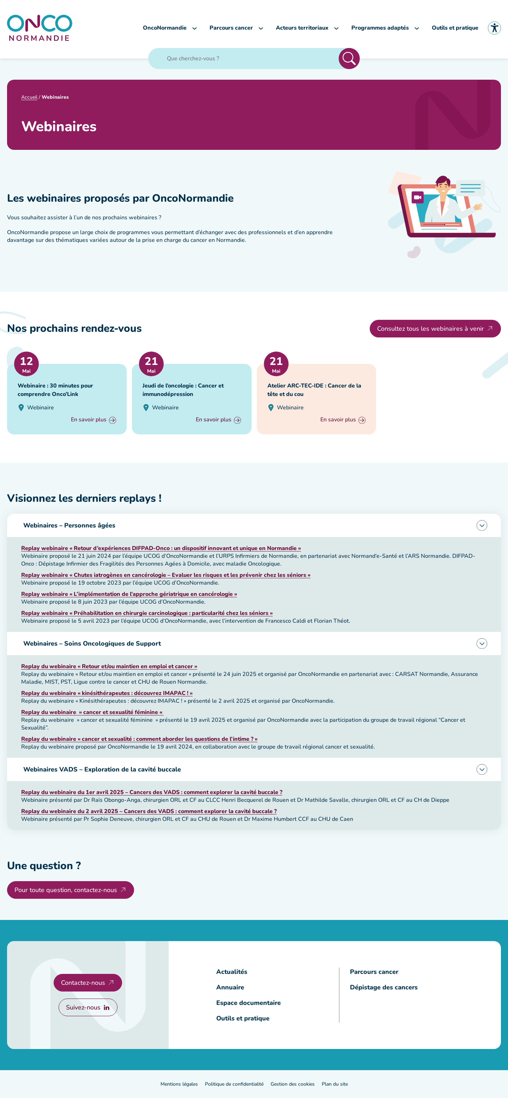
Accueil (29, 97)
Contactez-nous (83, 982)
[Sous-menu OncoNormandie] (194, 28)
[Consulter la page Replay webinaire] (161, 548)
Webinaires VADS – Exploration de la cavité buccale (102, 769)
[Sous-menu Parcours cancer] (261, 28)
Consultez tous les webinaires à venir (430, 328)
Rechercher (349, 58)
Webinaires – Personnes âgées (69, 525)
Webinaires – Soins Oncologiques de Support (92, 643)
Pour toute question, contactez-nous (65, 890)
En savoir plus (89, 420)
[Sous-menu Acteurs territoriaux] (336, 28)
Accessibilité (494, 28)
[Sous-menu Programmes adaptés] (416, 28)
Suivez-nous (83, 1007)
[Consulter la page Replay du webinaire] (109, 666)
